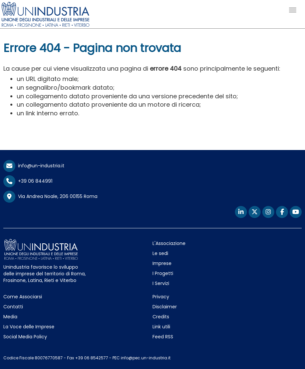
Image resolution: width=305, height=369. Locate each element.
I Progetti (162, 273)
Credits (160, 316)
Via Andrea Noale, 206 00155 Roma (50, 197)
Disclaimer (164, 306)
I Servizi (160, 283)
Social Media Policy (25, 336)
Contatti (13, 306)
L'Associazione (169, 243)
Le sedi (160, 253)
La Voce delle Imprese (28, 326)
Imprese (162, 263)
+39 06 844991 (27, 181)
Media (10, 316)
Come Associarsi (22, 296)
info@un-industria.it (33, 165)
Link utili (161, 326)
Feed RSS (162, 336)
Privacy (160, 296)
